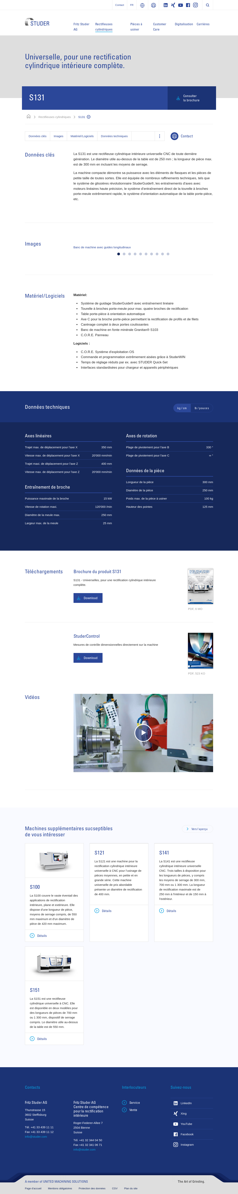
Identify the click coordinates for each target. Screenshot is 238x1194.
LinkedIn (186, 1103)
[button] (118, 254)
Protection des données (92, 1188)
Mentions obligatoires (60, 1188)
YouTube (186, 1124)
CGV (115, 1188)
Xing (184, 1113)
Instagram (187, 1144)
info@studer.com (36, 1136)
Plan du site (130, 1188)
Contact (119, 5)
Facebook (187, 1134)
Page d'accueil (33, 1188)
